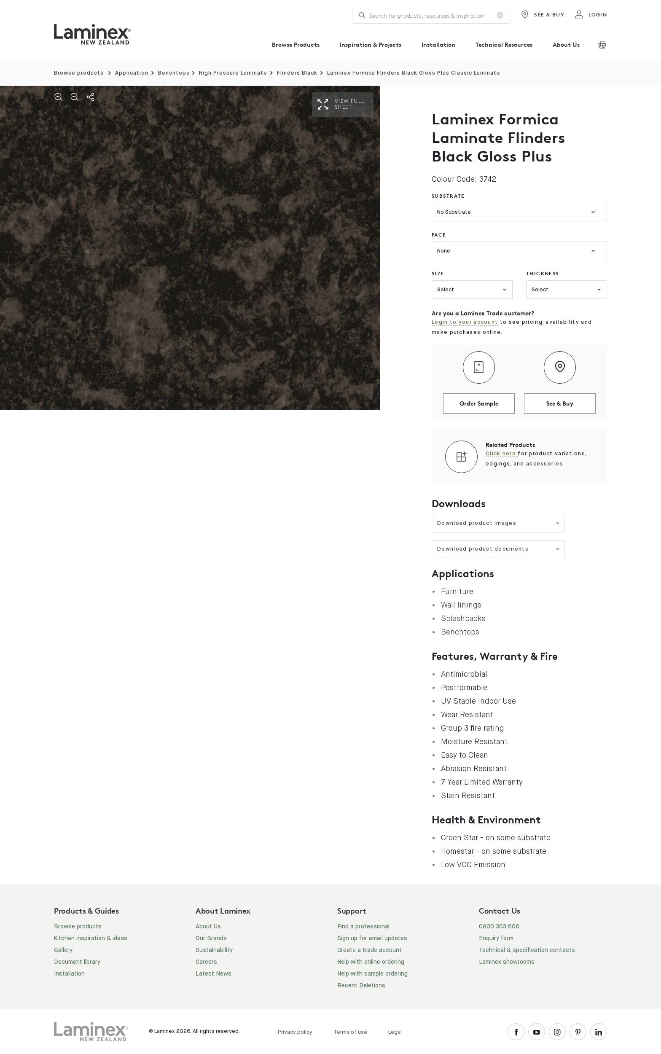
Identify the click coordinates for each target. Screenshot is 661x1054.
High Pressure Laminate (233, 73)
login (591, 14)
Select (445, 290)
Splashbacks (463, 618)
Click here (502, 454)
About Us (566, 44)
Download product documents (498, 549)
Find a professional (363, 927)
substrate (448, 196)
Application (131, 73)
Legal (395, 1032)
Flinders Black (297, 73)
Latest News (213, 974)
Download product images (498, 523)
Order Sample (478, 403)
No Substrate (454, 212)
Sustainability (214, 950)
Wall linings (461, 605)
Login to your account (465, 322)
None (443, 251)
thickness (542, 273)
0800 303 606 (499, 927)
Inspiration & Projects (370, 44)
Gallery (63, 950)
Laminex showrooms (507, 962)
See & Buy (542, 14)
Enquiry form (496, 938)
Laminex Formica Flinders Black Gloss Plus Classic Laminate (413, 73)
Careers (206, 962)
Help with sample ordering (372, 974)
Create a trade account (369, 950)
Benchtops (174, 73)
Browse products (79, 73)
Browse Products (296, 44)
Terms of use (350, 1032)
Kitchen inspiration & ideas (90, 938)
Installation (438, 44)
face (439, 234)
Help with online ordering (370, 962)
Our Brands (211, 938)
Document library (77, 962)
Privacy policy (295, 1032)
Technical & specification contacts (527, 950)
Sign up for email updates (372, 938)
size (438, 273)
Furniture (457, 591)
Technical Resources (504, 44)
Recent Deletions (361, 986)
